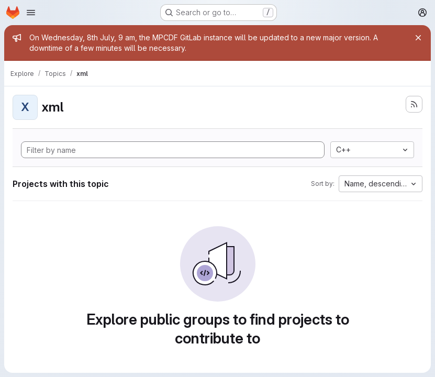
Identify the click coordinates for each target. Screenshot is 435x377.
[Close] (418, 37)
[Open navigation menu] (31, 12)
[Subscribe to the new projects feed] (414, 104)
